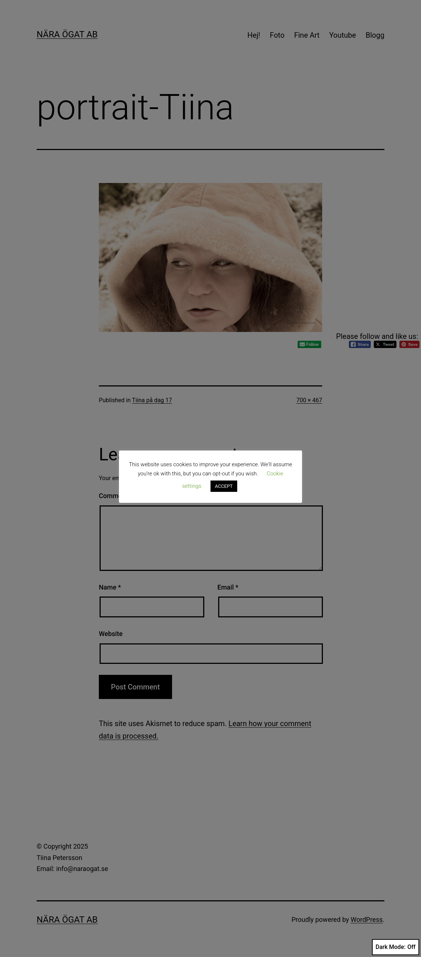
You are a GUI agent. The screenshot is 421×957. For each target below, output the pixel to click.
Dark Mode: (396, 947)
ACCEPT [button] (224, 486)
